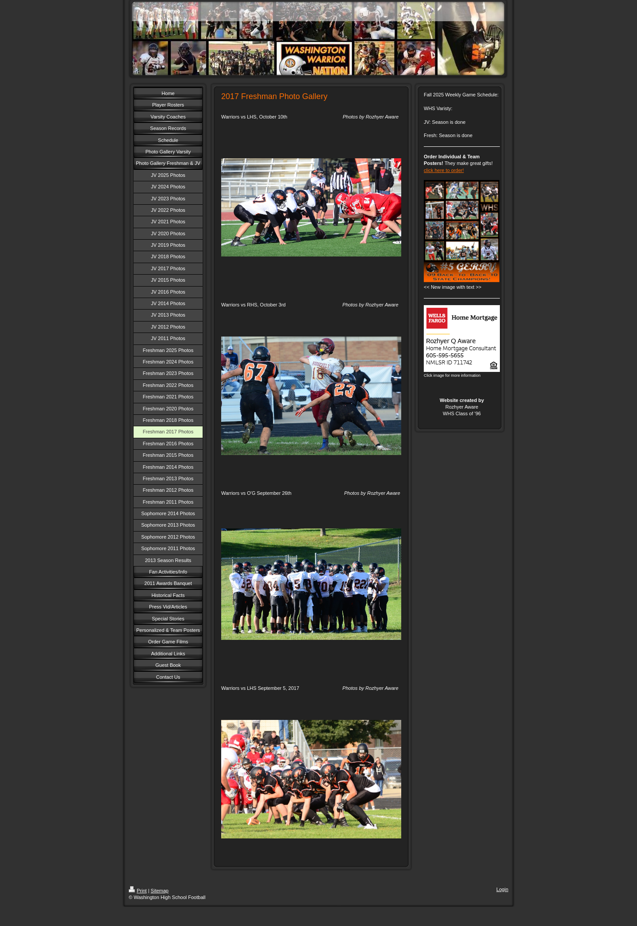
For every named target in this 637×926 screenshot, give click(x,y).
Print (138, 890)
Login (502, 889)
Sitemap (160, 890)
